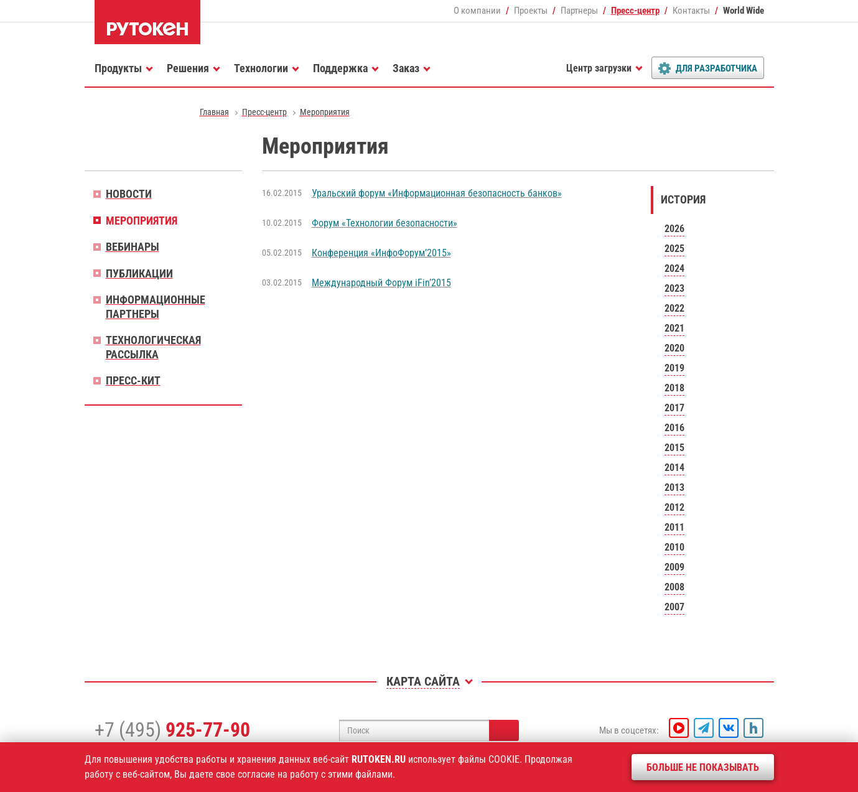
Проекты (531, 10)
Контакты (691, 10)
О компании (477, 10)
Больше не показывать (702, 767)
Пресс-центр (635, 10)
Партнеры (579, 10)
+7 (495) (172, 730)
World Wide (743, 10)
